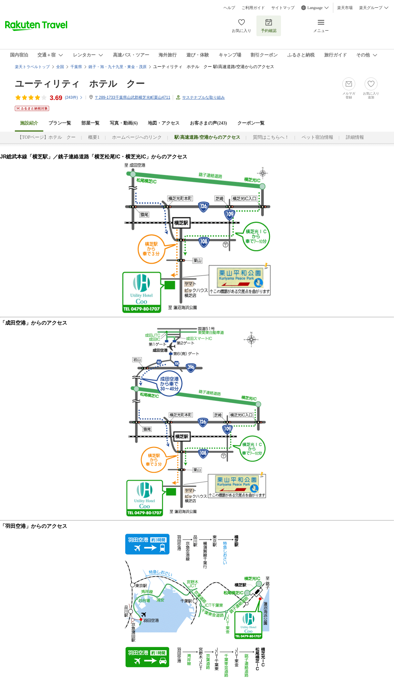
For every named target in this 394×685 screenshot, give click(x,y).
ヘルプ (229, 7)
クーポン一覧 (250, 123)
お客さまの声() (208, 123)
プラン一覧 (59, 123)
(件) (74, 97)
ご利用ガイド (253, 7)
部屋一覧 (90, 123)
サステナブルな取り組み (203, 97)
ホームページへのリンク (137, 137)
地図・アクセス (164, 123)
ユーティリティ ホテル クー (80, 84)
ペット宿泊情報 (317, 137)
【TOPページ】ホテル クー (46, 137)
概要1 (93, 137)
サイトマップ (283, 7)
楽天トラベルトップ (32, 67)
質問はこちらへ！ (271, 137)
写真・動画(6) (124, 123)
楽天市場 (345, 7)
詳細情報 (355, 137)
